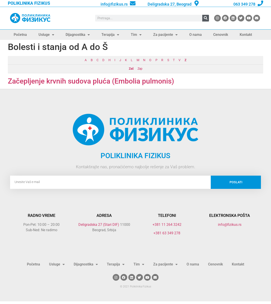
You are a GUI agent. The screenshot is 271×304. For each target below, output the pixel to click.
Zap (140, 69)
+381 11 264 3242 (167, 224)
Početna (20, 34)
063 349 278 (244, 4)
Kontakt (246, 34)
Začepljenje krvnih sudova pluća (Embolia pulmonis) (91, 81)
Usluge (46, 35)
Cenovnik (220, 34)
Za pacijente (165, 35)
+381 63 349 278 (166, 233)
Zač (131, 69)
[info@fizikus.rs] (133, 3)
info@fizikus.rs (114, 4)
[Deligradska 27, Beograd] (196, 3)
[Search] (205, 18)
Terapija (110, 35)
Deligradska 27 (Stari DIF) (98, 224)
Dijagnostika (78, 35)
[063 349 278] (260, 3)
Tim (136, 35)
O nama (195, 34)
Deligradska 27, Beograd (169, 4)
